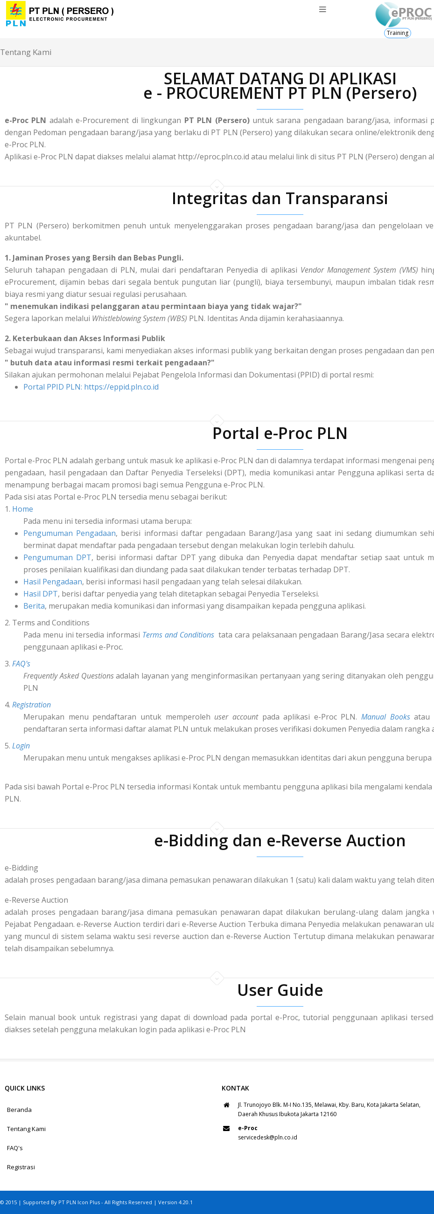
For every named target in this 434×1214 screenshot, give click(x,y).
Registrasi (21, 1167)
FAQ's (15, 1148)
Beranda (19, 1109)
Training (397, 33)
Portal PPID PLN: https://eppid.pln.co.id (91, 387)
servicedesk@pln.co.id (267, 1137)
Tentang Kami (26, 1129)
